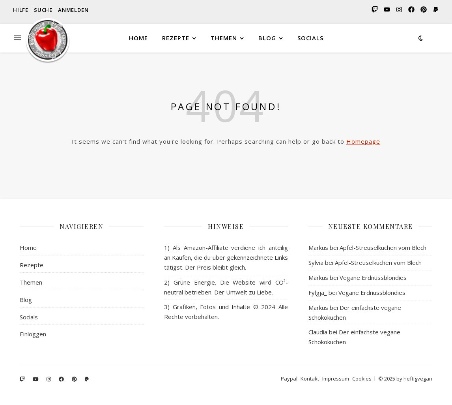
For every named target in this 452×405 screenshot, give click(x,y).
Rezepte (175, 38)
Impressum (335, 378)
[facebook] (411, 9)
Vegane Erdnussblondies (373, 277)
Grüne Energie (194, 282)
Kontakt (310, 378)
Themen (224, 38)
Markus (318, 247)
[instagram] (398, 9)
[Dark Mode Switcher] (420, 38)
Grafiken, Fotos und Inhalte (211, 307)
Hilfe (20, 9)
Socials (310, 38)
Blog (267, 38)
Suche (43, 9)
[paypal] (434, 9)
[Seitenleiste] (17, 28)
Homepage (363, 141)
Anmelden (73, 9)
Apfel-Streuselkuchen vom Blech (383, 247)
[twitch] (374, 9)
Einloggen (33, 334)
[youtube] (386, 9)
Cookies (362, 378)
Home (138, 38)
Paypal (289, 378)
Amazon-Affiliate (206, 247)
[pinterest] (423, 9)
